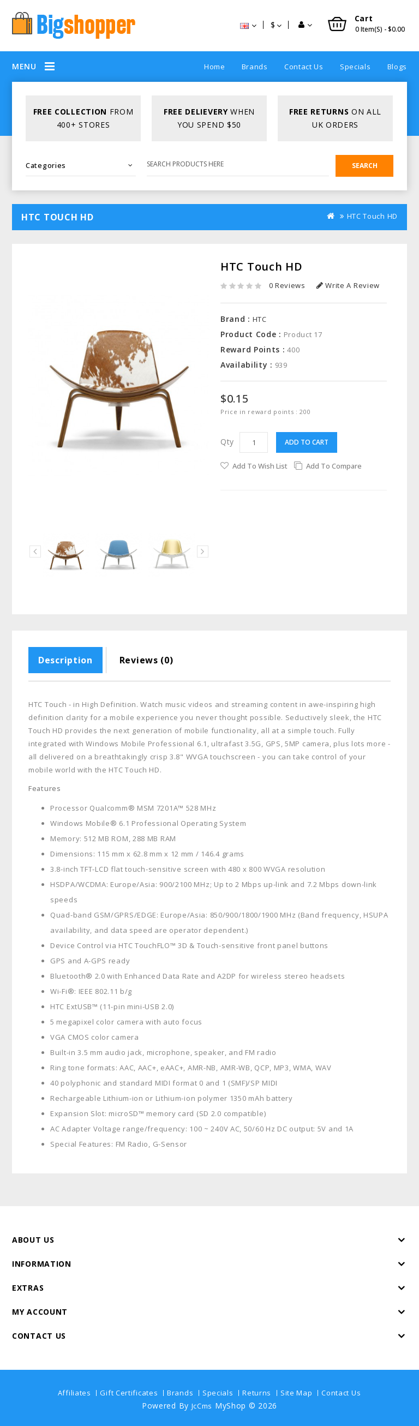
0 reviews (287, 285)
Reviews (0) (146, 660)
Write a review (348, 285)
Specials (355, 66)
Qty (227, 441)
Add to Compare (334, 466)
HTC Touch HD (372, 216)
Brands (255, 66)
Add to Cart (306, 442)
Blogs (397, 66)
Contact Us (304, 66)
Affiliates (74, 1393)
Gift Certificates (129, 1393)
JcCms (202, 1406)
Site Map (296, 1393)
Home (214, 66)
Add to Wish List (260, 466)
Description (65, 660)
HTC (260, 319)
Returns (256, 1393)
